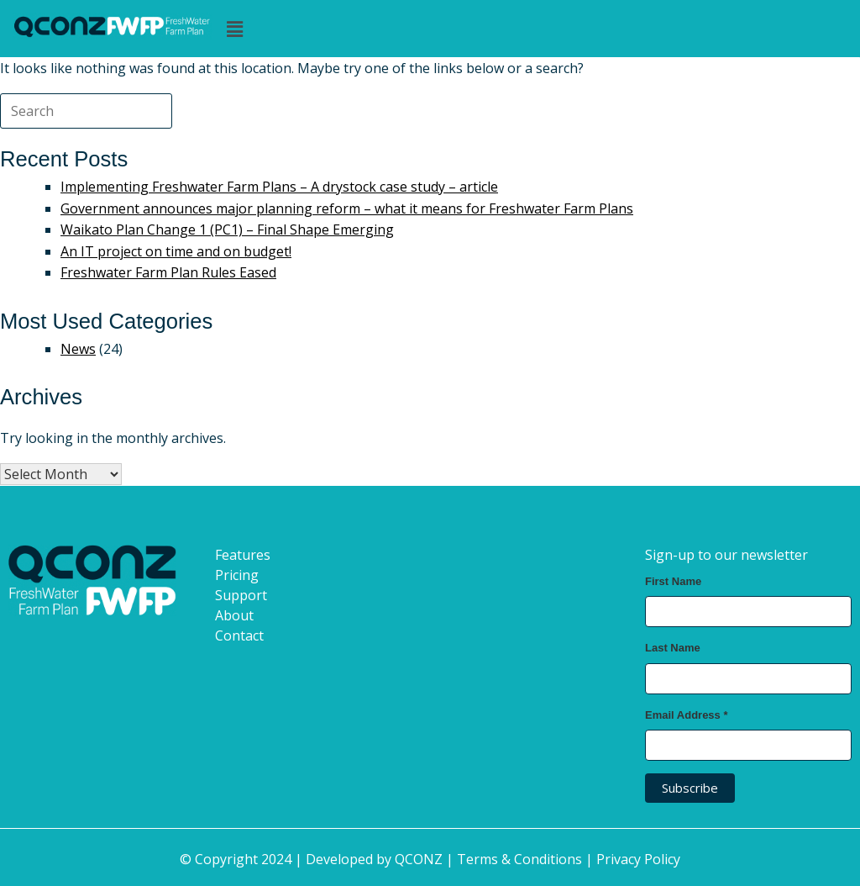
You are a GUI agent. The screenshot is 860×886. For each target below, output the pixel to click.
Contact (239, 634)
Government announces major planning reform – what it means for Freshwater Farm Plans (346, 208)
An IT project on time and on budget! (175, 251)
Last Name (672, 647)
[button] (533, 29)
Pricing (237, 574)
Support (241, 594)
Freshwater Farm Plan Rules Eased (168, 272)
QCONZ (419, 859)
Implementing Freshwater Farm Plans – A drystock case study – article (279, 186)
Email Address (686, 714)
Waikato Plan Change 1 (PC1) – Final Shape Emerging (227, 229)
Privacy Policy (638, 859)
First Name (673, 580)
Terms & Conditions (519, 859)
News (78, 349)
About (234, 614)
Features (242, 554)
